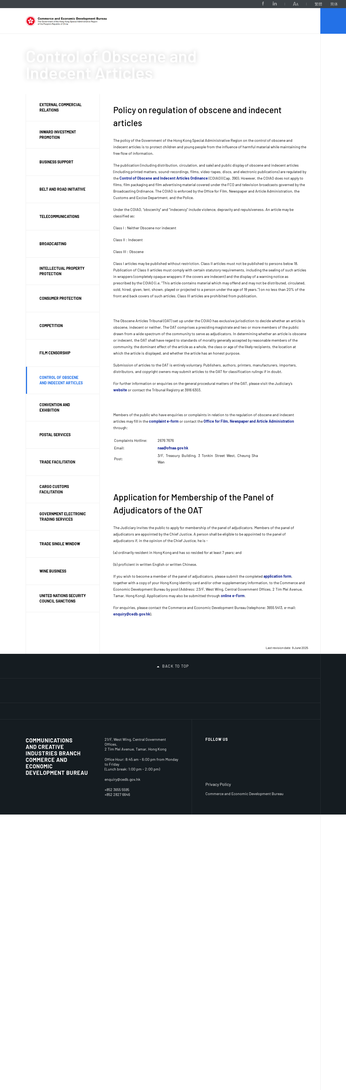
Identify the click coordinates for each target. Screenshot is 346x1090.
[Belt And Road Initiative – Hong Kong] (148, 705)
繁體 (284, 4)
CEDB (32, 45)
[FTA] (287, 708)
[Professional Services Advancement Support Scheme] (92, 725)
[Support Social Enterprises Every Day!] (231, 688)
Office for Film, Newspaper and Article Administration (249, 421)
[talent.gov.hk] (231, 724)
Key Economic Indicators (39, 909)
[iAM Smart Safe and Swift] (148, 724)
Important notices (283, 780)
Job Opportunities (252, 765)
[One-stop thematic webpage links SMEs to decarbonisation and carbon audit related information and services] (120, 688)
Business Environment (40, 895)
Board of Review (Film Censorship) (125, 929)
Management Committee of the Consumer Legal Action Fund (126, 949)
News (158, 779)
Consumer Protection (36, 924)
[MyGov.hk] (259, 724)
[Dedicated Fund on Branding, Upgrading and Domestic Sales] (36, 722)
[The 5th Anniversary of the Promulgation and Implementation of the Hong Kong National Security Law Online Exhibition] (287, 688)
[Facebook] (228, 4)
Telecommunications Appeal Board (129, 883)
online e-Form (233, 595)
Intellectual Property (36, 939)
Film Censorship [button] (54, 353)
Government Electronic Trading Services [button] (62, 517)
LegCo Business (168, 788)
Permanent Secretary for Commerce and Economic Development (40, 829)
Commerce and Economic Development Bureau (57, 1028)
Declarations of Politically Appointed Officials (167, 882)
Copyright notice (288, 801)
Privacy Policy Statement (165, 902)
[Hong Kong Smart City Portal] (259, 688)
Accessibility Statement (284, 813)
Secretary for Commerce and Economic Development (40, 801)
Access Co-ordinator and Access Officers (210, 770)
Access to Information (166, 847)
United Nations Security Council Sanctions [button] (62, 598)
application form (277, 576)
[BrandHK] (292, 1028)
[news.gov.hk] (287, 721)
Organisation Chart (43, 783)
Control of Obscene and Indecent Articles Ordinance (163, 178)
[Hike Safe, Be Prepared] (148, 688)
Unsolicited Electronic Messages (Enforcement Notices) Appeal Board (129, 906)
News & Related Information (170, 767)
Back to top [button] (175, 654)
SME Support (38, 966)
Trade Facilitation (125, 838)
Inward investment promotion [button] (57, 135)
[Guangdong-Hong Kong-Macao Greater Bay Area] (176, 706)
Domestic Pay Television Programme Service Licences (84, 812)
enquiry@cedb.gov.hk (131, 614)
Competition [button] (51, 325)
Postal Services (40, 975)
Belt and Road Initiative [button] (62, 189)
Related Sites (287, 765)
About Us (58, 45)
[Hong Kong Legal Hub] (176, 721)
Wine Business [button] (52, 571)
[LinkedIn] (240, 4)
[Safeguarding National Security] (120, 707)
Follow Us (216, 1014)
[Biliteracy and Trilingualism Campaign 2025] (176, 688)
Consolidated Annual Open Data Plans (42, 865)
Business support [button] (56, 162)
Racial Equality (210, 787)
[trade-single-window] (203, 707)
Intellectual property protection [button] (62, 271)
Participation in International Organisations (123, 784)
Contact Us (36, 879)
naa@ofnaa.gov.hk (173, 448)
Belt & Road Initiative (129, 829)
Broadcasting (78, 891)
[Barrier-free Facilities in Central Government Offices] (64, 736)
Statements (164, 831)
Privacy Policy (218, 1059)
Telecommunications (85, 882)
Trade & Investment (121, 767)
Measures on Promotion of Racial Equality (206, 802)
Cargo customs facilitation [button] (54, 489)
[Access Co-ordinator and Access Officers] (36, 736)
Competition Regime (37, 954)
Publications (165, 812)
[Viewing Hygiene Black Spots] (203, 688)
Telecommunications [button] (59, 216)
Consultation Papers (165, 800)
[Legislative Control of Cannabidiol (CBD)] (36, 705)
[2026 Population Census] (92, 688)
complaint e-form (164, 421)
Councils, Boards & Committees (128, 869)
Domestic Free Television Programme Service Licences (84, 787)
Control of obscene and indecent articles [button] (61, 380)
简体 (300, 4)
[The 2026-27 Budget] (64, 688)
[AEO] (231, 708)
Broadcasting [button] (52, 243)
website (120, 390)
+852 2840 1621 (117, 1070)
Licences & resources (77, 767)
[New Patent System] (203, 724)
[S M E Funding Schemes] (120, 722)
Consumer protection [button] (60, 298)
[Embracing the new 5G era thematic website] (64, 725)
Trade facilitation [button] (57, 462)
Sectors (74, 858)
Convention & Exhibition (78, 870)
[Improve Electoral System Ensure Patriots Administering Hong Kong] (64, 705)
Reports (160, 822)
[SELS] (259, 705)
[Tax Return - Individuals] (36, 687)
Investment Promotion (120, 817)
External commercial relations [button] (60, 107)
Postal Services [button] (55, 434)
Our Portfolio (92, 45)
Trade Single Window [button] (59, 543)
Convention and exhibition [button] (54, 407)
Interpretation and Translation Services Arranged (212, 822)
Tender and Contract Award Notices (251, 783)
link (193, 994)
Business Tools (79, 845)
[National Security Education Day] (92, 705)
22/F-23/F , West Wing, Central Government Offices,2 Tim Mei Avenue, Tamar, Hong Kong (141, 1019)
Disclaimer (282, 792)
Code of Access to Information (170, 861)
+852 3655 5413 (117, 1065)
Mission (33, 774)
